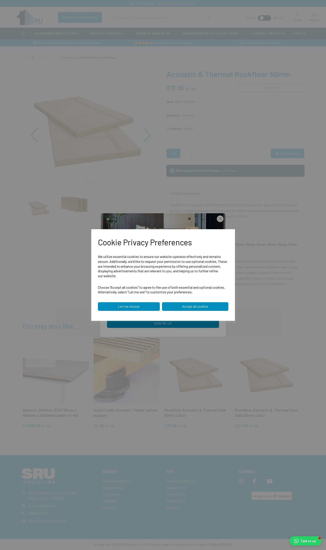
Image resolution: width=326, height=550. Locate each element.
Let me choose (129, 306)
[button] (306, 541)
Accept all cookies (195, 306)
